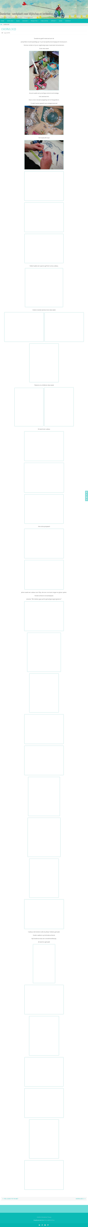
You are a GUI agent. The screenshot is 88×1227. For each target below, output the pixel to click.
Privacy (49, 1217)
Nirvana (46, 1220)
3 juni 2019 (7, 33)
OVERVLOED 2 (81, 1199)
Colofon (39, 1217)
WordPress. (52, 1220)
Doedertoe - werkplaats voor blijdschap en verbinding (26, 14)
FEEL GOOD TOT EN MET (10, 1199)
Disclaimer (44, 1217)
